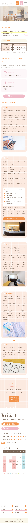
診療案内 (3, 506)
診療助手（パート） (13, 399)
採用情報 (17, 512)
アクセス (3, 512)
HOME (2, 21)
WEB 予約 (21, 3)
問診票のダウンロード (13, 219)
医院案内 (17, 506)
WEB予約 (12, 96)
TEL (17, 3)
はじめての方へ (19, 509)
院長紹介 (3, 509)
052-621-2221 (9, 424)
